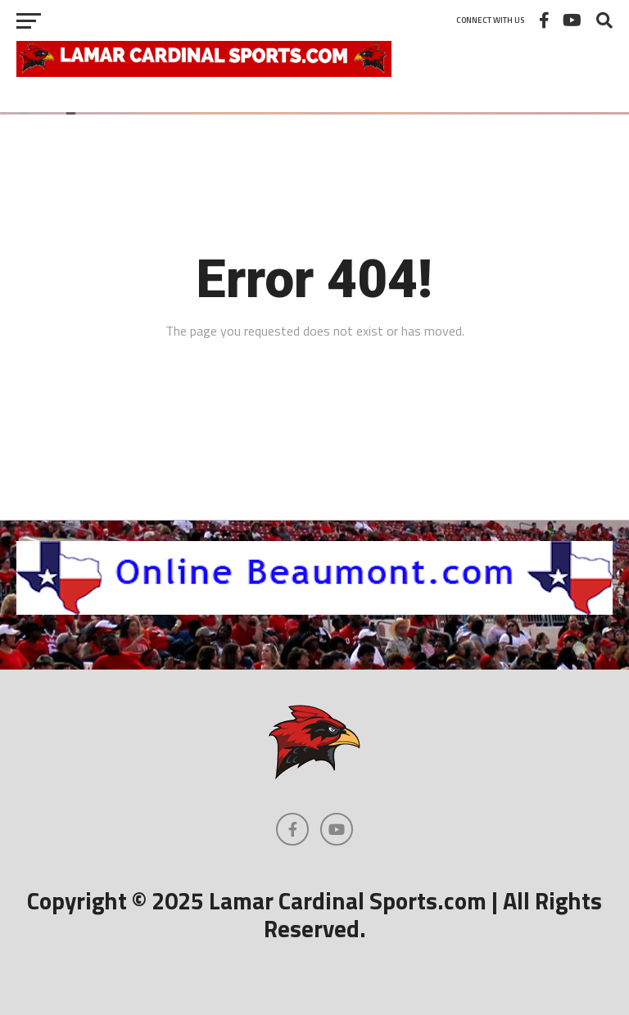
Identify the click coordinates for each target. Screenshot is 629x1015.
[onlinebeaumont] (314, 610)
